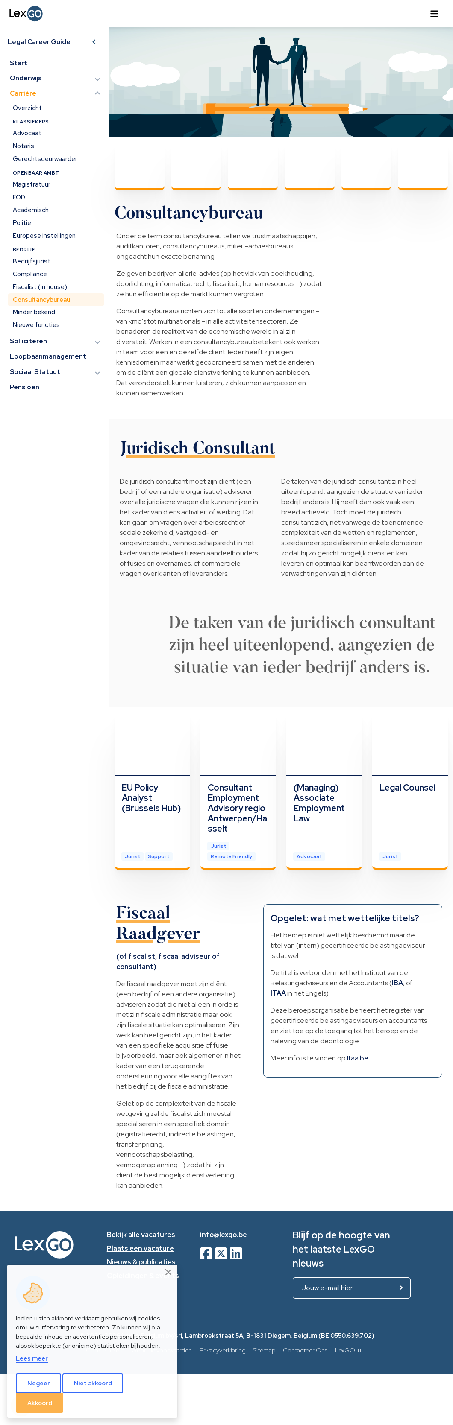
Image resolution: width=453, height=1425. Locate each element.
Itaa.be (357, 1058)
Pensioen (25, 387)
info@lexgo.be (223, 1234)
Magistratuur (31, 185)
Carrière (23, 94)
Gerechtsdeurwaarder (45, 159)
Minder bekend (34, 312)
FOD (19, 197)
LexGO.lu (348, 1350)
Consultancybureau (41, 299)
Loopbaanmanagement (48, 357)
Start (19, 63)
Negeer (38, 1383)
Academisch (31, 210)
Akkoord (39, 1403)
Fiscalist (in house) (40, 287)
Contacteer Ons (305, 1350)
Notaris (23, 146)
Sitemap (264, 1350)
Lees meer (32, 1358)
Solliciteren (28, 341)
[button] (94, 42)
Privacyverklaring (223, 1350)
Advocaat (27, 133)
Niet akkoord (93, 1383)
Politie (22, 223)
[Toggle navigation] (434, 13)
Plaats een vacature (140, 1248)
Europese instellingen (44, 236)
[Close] (168, 1272)
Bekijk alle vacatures (141, 1234)
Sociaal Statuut (35, 372)
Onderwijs (26, 78)
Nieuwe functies (36, 325)
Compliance (30, 274)
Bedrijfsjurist (31, 261)
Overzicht (27, 108)
